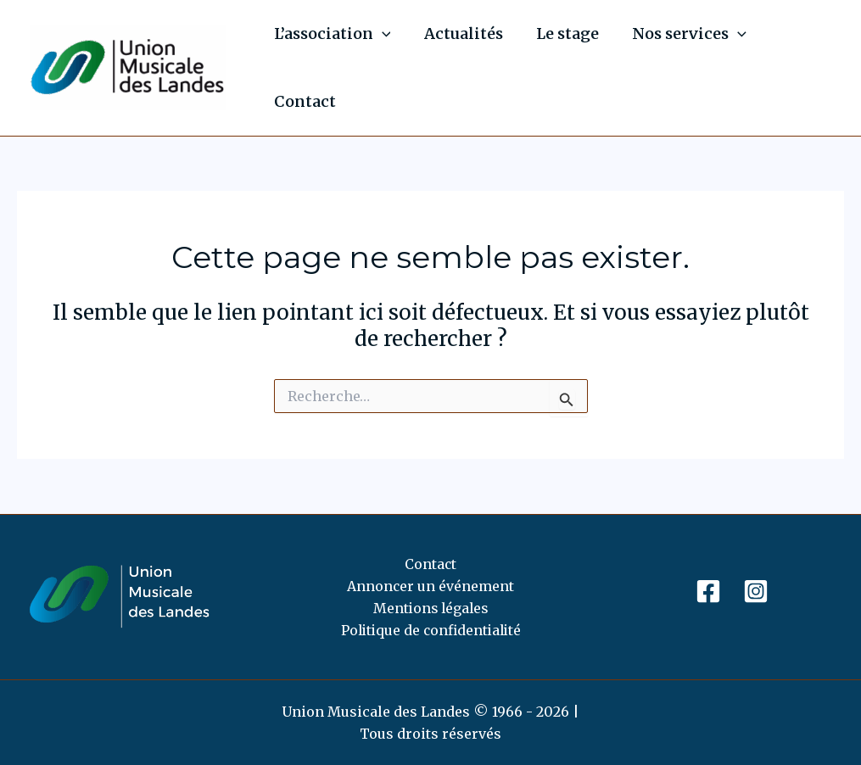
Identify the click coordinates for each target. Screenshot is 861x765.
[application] (380, 34)
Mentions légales (431, 607)
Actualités (459, 33)
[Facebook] (708, 590)
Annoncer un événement (431, 585)
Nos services (680, 34)
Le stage (560, 33)
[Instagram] (756, 590)
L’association (330, 34)
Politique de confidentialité (431, 630)
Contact (303, 101)
